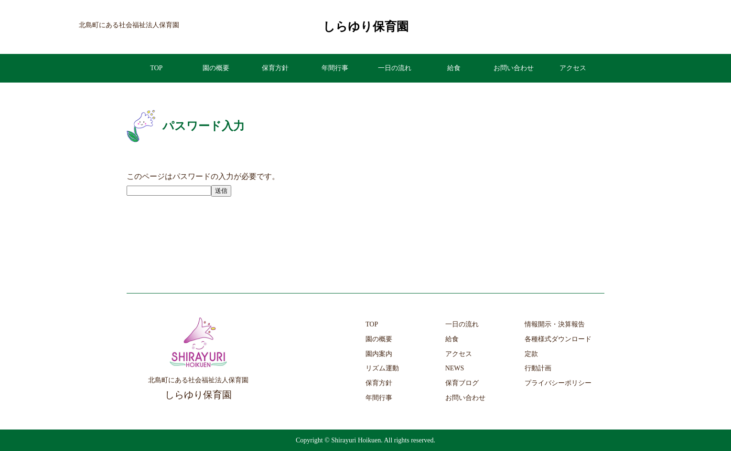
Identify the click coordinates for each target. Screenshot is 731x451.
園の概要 (216, 68)
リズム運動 (382, 368)
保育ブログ (462, 383)
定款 (531, 353)
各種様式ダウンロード (558, 339)
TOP (156, 68)
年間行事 (335, 68)
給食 (454, 68)
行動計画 (538, 368)
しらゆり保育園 (365, 26)
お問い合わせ (514, 68)
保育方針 (275, 68)
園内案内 (379, 353)
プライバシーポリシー (558, 383)
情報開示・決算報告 (555, 324)
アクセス (572, 68)
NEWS (454, 368)
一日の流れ (394, 68)
